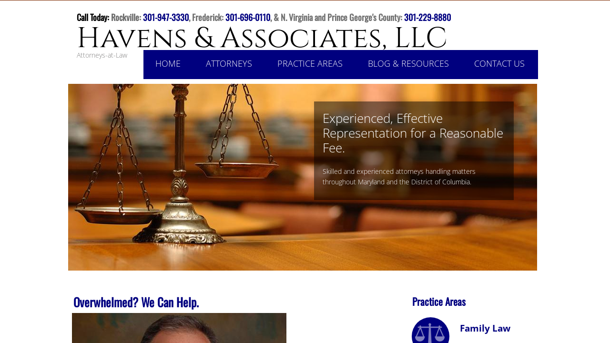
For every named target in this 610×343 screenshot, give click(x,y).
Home (168, 63)
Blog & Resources (408, 63)
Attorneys (229, 63)
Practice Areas (310, 63)
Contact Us (499, 63)
